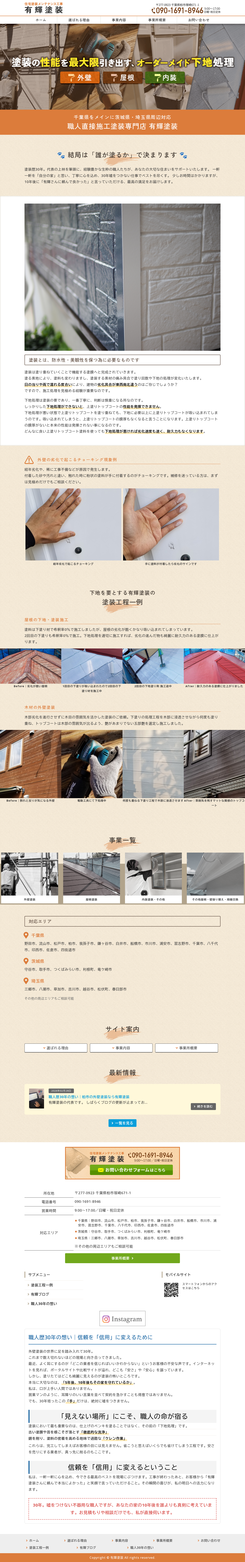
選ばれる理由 (79, 19)
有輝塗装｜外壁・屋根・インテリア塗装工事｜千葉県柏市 (43, 8)
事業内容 (119, 19)
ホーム (41, 19)
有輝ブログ (40, 1294)
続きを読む (205, 1106)
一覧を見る (124, 1123)
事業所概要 (157, 19)
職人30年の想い (44, 1303)
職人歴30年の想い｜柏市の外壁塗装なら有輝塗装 (89, 1096)
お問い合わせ (198, 19)
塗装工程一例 (42, 1285)
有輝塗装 (116, 1557)
